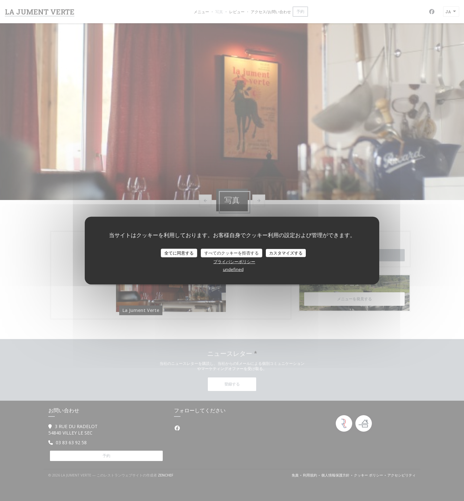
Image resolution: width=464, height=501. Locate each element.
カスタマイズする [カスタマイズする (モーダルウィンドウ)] (286, 253)
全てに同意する (179, 253)
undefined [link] (233, 269)
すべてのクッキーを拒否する (231, 253)
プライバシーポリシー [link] (234, 262)
